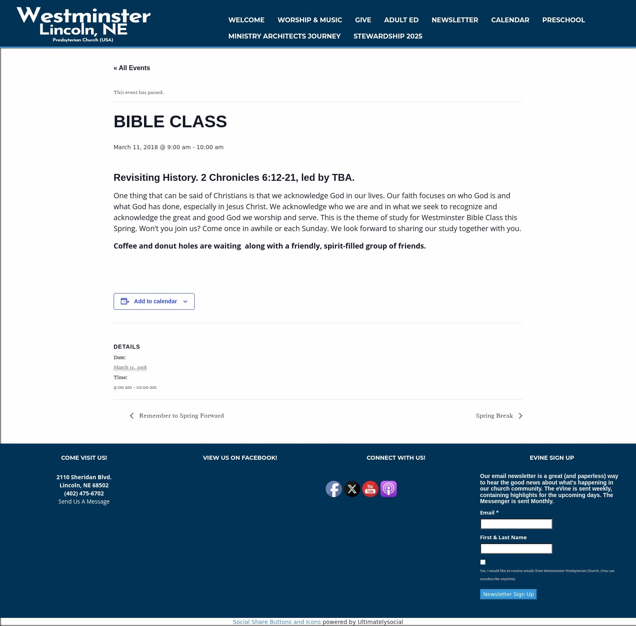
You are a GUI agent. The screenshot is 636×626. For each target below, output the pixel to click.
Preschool (563, 20)
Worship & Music (309, 20)
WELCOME (246, 20)
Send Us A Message (84, 501)
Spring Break (495, 416)
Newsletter (455, 20)
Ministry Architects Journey (284, 36)
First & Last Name (503, 537)
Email (489, 512)
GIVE (363, 20)
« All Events (132, 67)
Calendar (510, 20)
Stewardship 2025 (388, 36)
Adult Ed (401, 20)
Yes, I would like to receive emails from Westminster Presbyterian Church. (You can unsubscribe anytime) (547, 574)
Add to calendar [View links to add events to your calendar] (155, 301)
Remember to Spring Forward (181, 416)
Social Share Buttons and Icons (277, 622)
